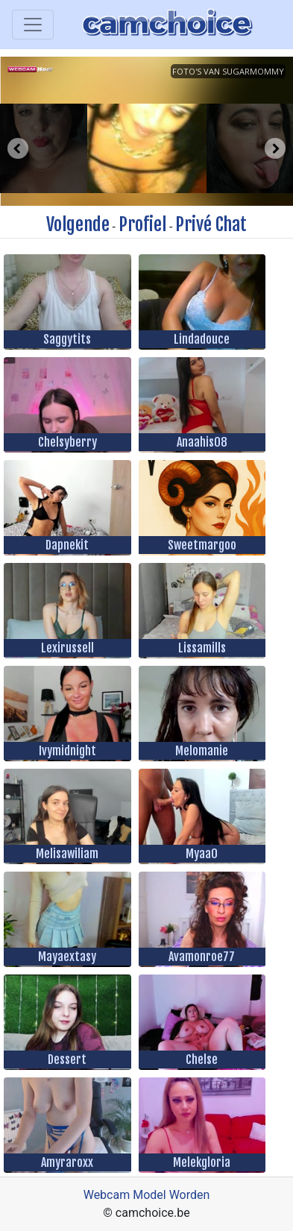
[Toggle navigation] (33, 25)
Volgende (78, 224)
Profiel (142, 224)
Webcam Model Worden (147, 1195)
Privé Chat (211, 224)
